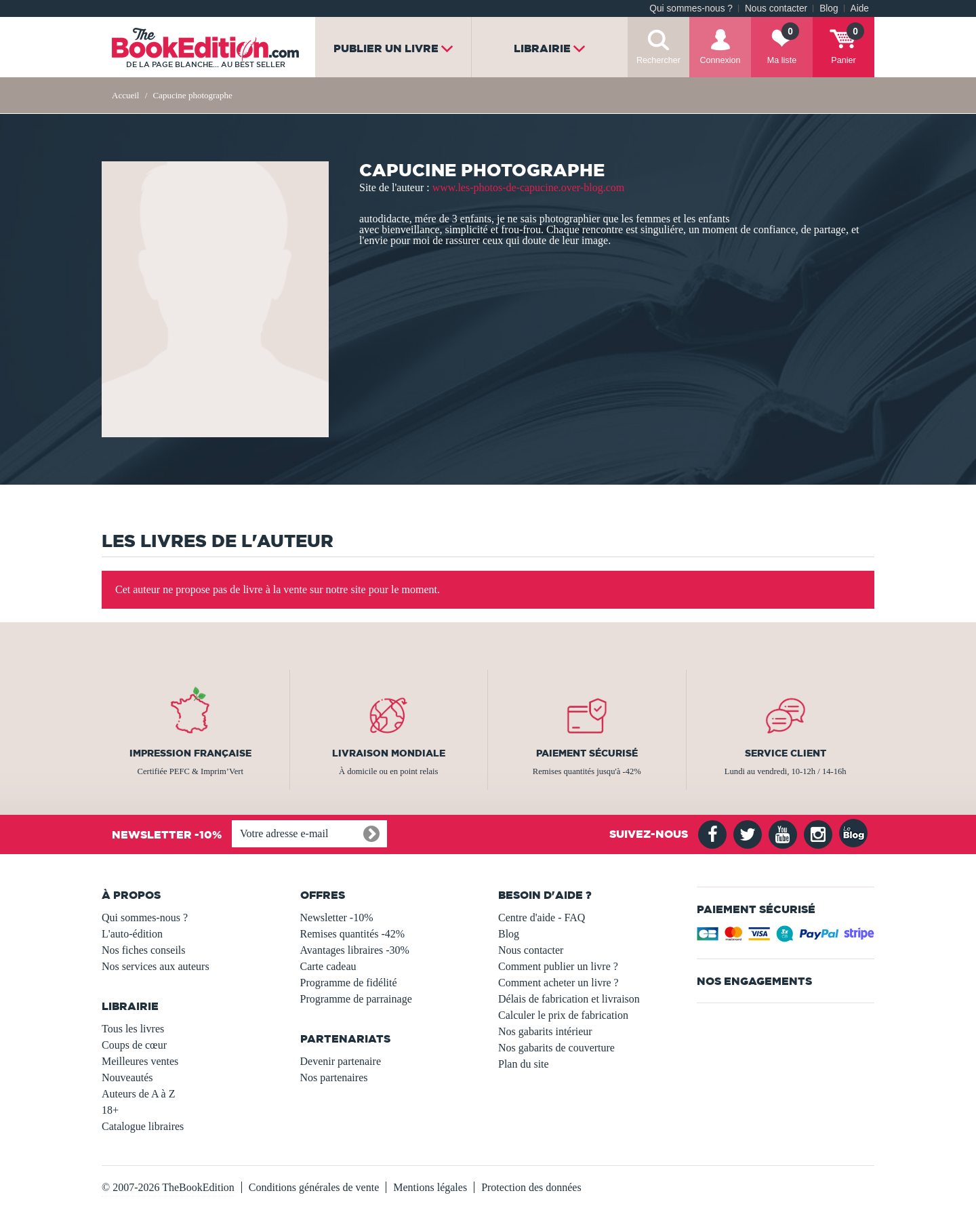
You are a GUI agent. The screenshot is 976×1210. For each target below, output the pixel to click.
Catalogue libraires (143, 1126)
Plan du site (523, 1064)
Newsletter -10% (336, 917)
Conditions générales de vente (314, 1187)
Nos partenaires (334, 1077)
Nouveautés (127, 1077)
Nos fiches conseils (144, 950)
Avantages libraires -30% (354, 950)
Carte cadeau (328, 966)
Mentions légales (430, 1187)
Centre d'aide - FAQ (541, 917)
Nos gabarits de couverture (556, 1047)
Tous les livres (133, 1028)
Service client (785, 753)
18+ (110, 1110)
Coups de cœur (134, 1045)
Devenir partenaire (340, 1061)
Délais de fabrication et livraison (569, 999)
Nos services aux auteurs (155, 966)
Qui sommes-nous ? (691, 8)
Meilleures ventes (140, 1061)
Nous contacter (776, 8)
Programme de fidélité (348, 982)
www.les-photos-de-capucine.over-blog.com (528, 187)
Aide (860, 8)
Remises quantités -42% (352, 934)
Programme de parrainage (356, 999)
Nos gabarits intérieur (545, 1031)
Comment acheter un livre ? (558, 982)
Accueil (125, 95)
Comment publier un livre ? (558, 966)
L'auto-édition (132, 934)
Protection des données (531, 1187)
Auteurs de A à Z (138, 1094)
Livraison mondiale (388, 753)
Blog (828, 8)
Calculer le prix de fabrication (563, 1015)
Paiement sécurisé (587, 753)
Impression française (190, 753)
